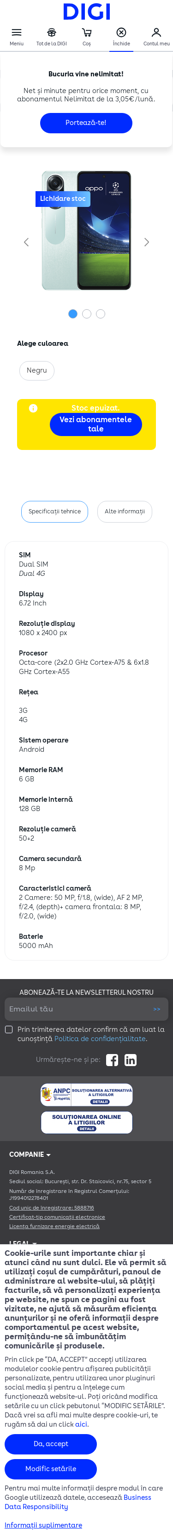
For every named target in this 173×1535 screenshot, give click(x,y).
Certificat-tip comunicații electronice (57, 1217)
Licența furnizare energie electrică (54, 1226)
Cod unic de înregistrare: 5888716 (51, 1207)
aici (81, 1424)
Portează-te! (86, 123)
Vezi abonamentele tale (96, 424)
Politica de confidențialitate (100, 1039)
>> (157, 1009)
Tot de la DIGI (52, 37)
